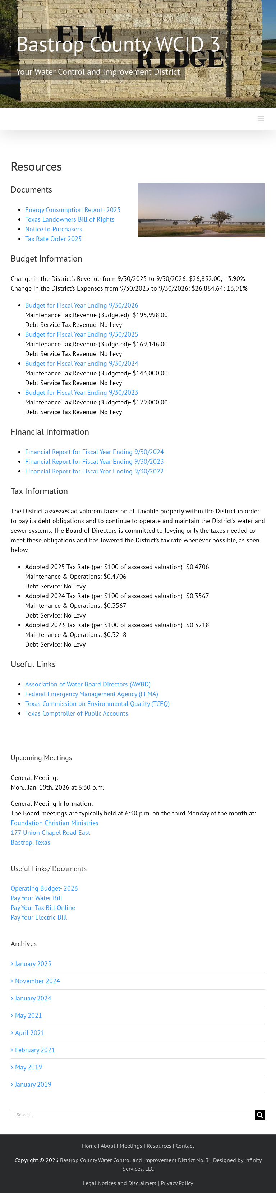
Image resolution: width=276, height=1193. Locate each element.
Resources (159, 1145)
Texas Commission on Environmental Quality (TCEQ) (97, 703)
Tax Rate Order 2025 (53, 239)
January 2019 (33, 1084)
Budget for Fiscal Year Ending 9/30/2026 (81, 305)
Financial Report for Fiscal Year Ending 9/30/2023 (94, 461)
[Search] (260, 1115)
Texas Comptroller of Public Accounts (76, 713)
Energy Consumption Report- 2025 (73, 209)
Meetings (131, 1145)
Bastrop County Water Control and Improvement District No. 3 (134, 1160)
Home (89, 1145)
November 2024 (37, 981)
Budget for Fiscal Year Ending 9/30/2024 (81, 363)
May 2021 (28, 1015)
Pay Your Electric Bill (39, 917)
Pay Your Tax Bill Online (43, 907)
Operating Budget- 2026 (44, 888)
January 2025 (33, 964)
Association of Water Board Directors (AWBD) (88, 684)
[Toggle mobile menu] (261, 118)
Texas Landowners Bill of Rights (70, 219)
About (108, 1145)
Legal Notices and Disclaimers (119, 1183)
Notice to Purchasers (53, 229)
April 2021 (30, 1032)
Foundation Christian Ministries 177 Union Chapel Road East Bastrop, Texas (54, 832)
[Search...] (133, 1115)
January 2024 (33, 998)
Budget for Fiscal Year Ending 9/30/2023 (81, 392)
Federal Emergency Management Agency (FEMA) (91, 694)
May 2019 (28, 1067)
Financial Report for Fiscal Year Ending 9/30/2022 (94, 471)
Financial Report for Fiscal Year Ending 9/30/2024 (94, 452)
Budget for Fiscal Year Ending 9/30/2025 (81, 334)
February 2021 (35, 1050)
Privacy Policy (177, 1183)
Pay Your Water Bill (36, 898)
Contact (185, 1145)
